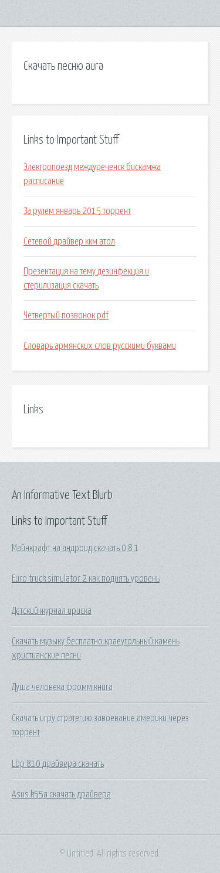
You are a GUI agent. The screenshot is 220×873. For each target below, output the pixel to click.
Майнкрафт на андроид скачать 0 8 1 (75, 548)
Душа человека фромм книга (62, 687)
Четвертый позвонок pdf (66, 315)
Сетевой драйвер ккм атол (69, 241)
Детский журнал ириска (52, 611)
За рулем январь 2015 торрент (77, 211)
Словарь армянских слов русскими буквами (99, 346)
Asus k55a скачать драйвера (61, 794)
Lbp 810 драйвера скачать (58, 764)
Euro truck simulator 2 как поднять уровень (86, 578)
